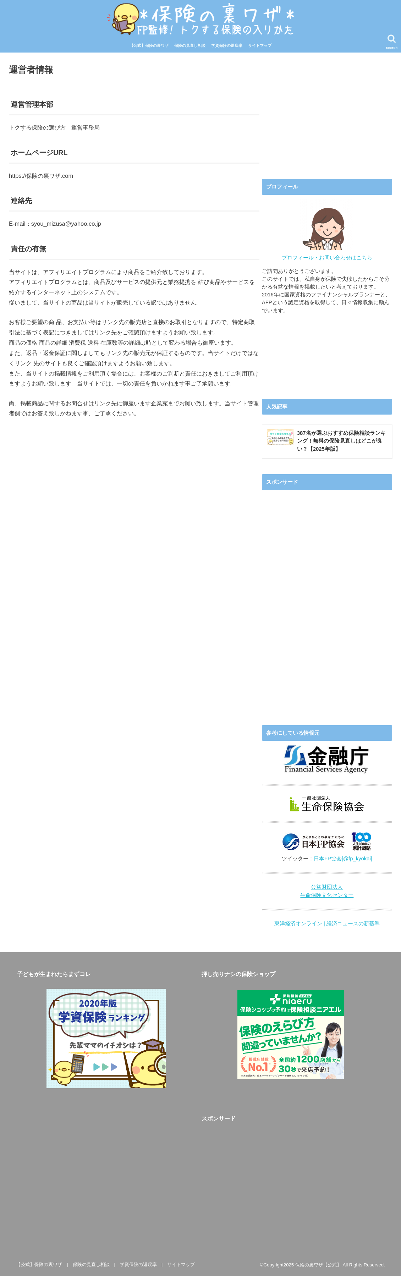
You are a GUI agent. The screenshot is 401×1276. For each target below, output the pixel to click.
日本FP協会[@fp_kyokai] (343, 858)
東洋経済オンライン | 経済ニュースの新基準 (327, 923)
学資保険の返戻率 (226, 45)
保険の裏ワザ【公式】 (318, 1264)
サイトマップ (259, 45)
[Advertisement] (326, 111)
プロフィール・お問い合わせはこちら (327, 258)
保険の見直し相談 (189, 45)
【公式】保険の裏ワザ (149, 45)
